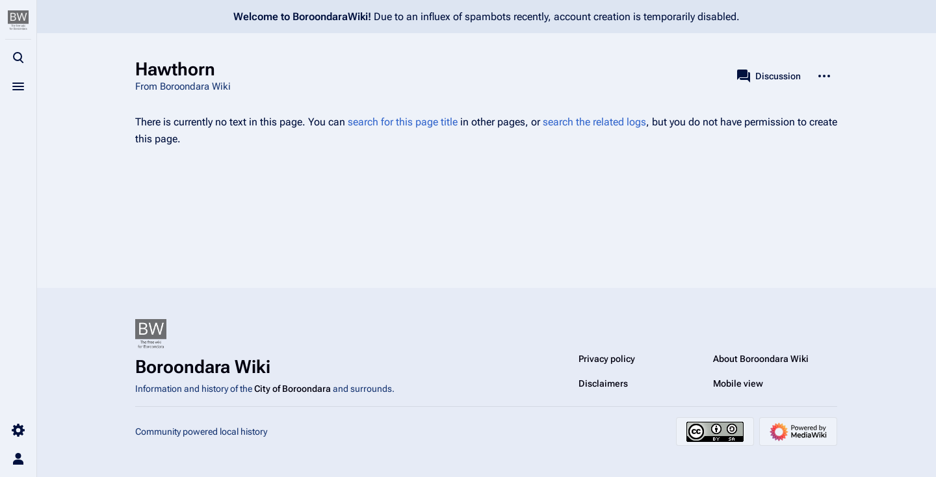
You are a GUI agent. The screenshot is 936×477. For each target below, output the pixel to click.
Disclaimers (603, 383)
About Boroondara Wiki (761, 359)
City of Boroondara (292, 388)
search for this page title (403, 122)
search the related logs (594, 122)
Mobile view (738, 383)
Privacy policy (606, 359)
